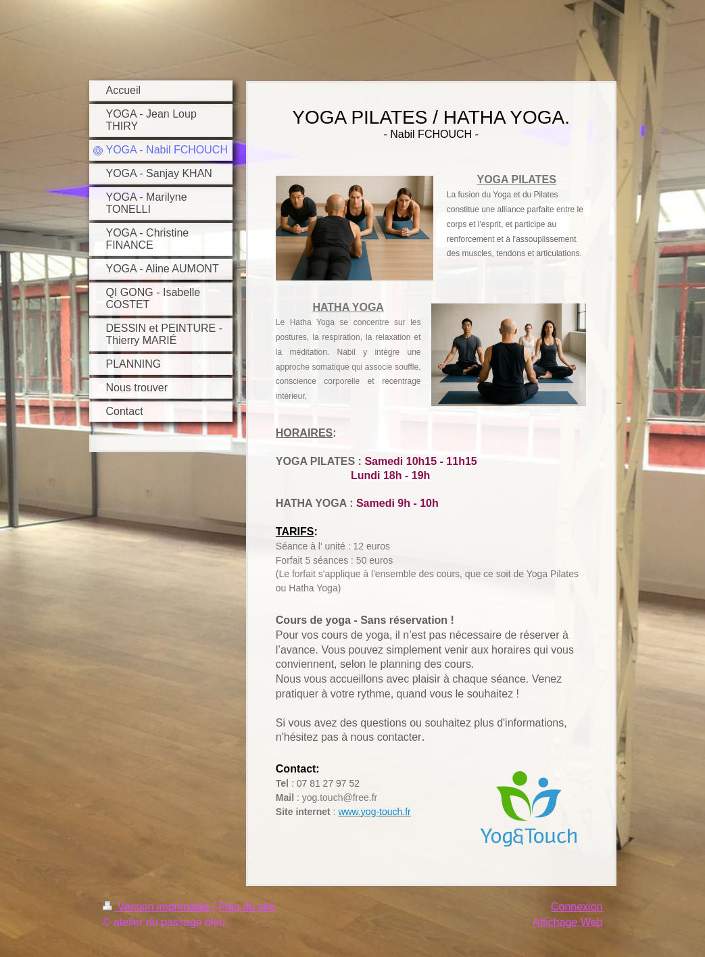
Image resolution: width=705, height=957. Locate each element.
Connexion (577, 906)
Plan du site (246, 906)
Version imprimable (158, 906)
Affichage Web (567, 922)
